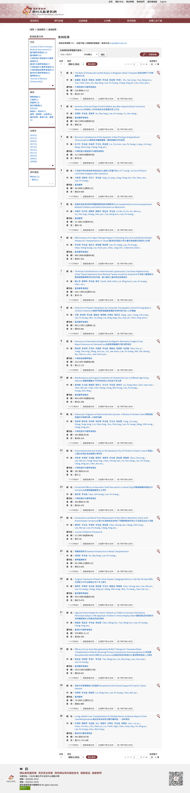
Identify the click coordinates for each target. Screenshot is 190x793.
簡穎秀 (84, 723)
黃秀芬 (119, 384)
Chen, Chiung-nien (112, 460)
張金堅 (112, 79)
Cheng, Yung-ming (83, 424)
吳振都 (119, 348)
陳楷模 (126, 457)
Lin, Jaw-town (112, 351)
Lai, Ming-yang (110, 317)
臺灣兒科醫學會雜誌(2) (40, 72)
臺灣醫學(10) (35, 55)
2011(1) (33, 152)
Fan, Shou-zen (139, 177)
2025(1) (33, 135)
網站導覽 (130, 1)
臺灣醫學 (79, 184)
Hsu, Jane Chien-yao (96, 354)
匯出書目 (92, 64)
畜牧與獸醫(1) (36, 105)
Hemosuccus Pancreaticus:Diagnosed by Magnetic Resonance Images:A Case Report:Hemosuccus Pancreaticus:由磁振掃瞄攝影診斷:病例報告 (109, 343)
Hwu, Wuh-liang (96, 729)
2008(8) (33, 161)
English (163, 1)
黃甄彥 (91, 211)
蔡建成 (91, 79)
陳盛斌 (78, 622)
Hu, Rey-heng (97, 82)
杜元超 (84, 384)
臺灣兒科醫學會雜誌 (83, 733)
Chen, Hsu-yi (135, 348)
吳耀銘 (78, 79)
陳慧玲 (103, 723)
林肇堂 (98, 348)
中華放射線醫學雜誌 (83, 358)
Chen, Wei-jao (81, 387)
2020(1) (33, 141)
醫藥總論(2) (35, 96)
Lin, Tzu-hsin (115, 144)
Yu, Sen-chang (130, 113)
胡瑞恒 (98, 79)
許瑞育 (78, 723)
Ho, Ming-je (140, 726)
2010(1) (33, 155)
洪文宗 (105, 384)
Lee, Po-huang (111, 82)
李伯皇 (105, 79)
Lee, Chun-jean (141, 82)
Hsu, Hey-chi (124, 317)
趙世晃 (78, 494)
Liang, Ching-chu (123, 177)
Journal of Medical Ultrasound (88, 531)
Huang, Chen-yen (95, 214)
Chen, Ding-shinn (138, 317)
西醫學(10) (35, 102)
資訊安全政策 (45, 773)
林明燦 (78, 692)
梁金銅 (91, 144)
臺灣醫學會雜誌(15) (38, 52)
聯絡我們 (141, 1)
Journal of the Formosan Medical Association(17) (41, 48)
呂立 (97, 723)
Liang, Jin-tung (144, 144)
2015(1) (33, 146)
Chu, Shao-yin (96, 726)
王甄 (77, 314)
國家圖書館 (152, 1)
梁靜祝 (84, 177)
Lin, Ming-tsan (101, 692)
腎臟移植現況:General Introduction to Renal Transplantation (102, 551)
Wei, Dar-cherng (142, 351)
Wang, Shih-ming (82, 146)
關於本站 (119, 1)
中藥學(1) (34, 99)
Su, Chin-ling (80, 214)
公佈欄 (107, 20)
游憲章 (91, 113)
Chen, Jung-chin (115, 247)
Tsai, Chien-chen (82, 82)
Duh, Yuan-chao (146, 384)
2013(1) (33, 149)
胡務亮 (124, 723)
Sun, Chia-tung (114, 424)
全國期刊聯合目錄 (106, 98)
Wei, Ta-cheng (95, 317)
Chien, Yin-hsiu (81, 726)
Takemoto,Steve (131, 247)
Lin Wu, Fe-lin (122, 211)
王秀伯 (91, 348)
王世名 (98, 144)
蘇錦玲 (98, 211)
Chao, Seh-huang (96, 494)
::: (105, 1)
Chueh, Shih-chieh (108, 281)
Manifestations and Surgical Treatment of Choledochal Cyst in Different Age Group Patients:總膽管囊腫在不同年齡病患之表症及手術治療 (112, 379)
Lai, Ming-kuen (125, 281)
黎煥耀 (98, 244)
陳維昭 (91, 384)
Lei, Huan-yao (100, 247)
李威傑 (84, 457)
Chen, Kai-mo (96, 463)
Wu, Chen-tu (80, 354)
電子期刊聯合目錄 (125, 98)
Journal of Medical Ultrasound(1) (38, 80)
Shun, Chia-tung (137, 457)
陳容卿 (105, 244)
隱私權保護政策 (28, 773)
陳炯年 (98, 457)
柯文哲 (84, 211)
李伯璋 (78, 244)
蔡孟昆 (84, 79)
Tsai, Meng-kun (144, 79)
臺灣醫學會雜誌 (81, 117)
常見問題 (131, 20)
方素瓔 (78, 177)
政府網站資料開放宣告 (67, 773)
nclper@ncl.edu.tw (118, 43)
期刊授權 (58, 20)
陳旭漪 (78, 348)
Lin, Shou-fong (99, 424)
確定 (103, 54)
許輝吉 (110, 314)
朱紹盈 (91, 723)
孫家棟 (98, 421)
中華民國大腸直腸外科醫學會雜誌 (89, 151)
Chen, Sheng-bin (109, 622)
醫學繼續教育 (80, 559)
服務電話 (85, 773)
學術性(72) (35, 176)
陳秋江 (98, 384)
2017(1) (33, 143)
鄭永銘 (84, 421)
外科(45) (34, 108)
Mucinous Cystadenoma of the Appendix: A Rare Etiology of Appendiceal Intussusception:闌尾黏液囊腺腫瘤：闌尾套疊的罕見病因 (107, 138)
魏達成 (96, 314)
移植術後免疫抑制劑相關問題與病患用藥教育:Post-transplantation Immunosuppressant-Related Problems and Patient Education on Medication (113, 205)
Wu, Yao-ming (129, 79)
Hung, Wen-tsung (114, 387)
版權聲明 (97, 773)
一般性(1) (34, 179)
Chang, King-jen (126, 82)
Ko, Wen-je (135, 211)
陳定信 (117, 314)
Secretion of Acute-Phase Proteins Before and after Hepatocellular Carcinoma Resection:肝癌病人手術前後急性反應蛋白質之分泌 (110, 108)
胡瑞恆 (78, 113)
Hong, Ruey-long (94, 460)
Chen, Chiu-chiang (97, 387)
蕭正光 (91, 244)
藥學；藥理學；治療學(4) (41, 114)
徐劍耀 (126, 348)
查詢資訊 (34, 20)
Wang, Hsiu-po (97, 351)
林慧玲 (78, 211)
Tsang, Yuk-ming (140, 314)
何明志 (110, 723)
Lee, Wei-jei (80, 460)
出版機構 (83, 20)
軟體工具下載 (155, 20)
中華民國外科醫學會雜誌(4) (42, 66)
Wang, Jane (126, 314)
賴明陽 (103, 314)
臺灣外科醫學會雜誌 (83, 629)
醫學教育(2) (35, 75)
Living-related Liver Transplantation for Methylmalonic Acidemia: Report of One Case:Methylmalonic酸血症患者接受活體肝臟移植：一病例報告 (111, 718)
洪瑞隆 (91, 457)
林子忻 (78, 144)
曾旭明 (83, 314)
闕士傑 (78, 281)
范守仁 (91, 177)
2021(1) (33, 138)
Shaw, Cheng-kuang (83, 247)
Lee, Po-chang (115, 244)
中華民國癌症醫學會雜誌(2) (42, 69)
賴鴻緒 (78, 384)
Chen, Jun (79, 284)
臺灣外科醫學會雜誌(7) (40, 64)
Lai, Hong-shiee (130, 384)
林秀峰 (91, 421)
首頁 (111, 1)
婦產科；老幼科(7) (38, 111)
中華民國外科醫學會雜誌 (85, 86)
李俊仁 (119, 79)
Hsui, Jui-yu (133, 723)
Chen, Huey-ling (126, 726)
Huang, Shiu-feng (82, 390)
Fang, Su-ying (108, 177)
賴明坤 (84, 281)
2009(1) (33, 158)
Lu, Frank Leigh (111, 726)
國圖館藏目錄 (88, 98)
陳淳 (97, 281)
